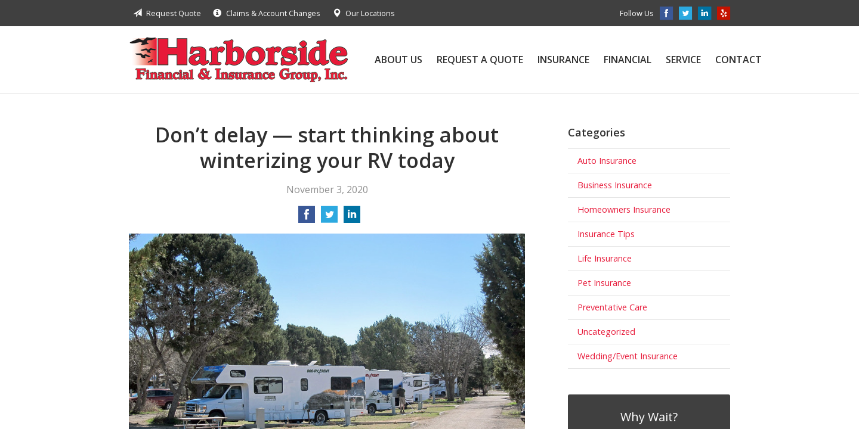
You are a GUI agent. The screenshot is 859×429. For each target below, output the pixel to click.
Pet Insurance (604, 282)
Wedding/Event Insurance (627, 356)
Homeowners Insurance (623, 209)
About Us (398, 59)
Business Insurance (614, 185)
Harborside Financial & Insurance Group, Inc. (238, 59)
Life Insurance (604, 258)
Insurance (563, 59)
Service (683, 59)
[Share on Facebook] (306, 218)
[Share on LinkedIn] (352, 218)
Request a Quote (480, 59)
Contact (738, 59)
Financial (627, 59)
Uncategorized (606, 331)
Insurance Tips (606, 234)
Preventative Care (612, 307)
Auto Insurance (606, 160)
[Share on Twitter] (329, 218)
